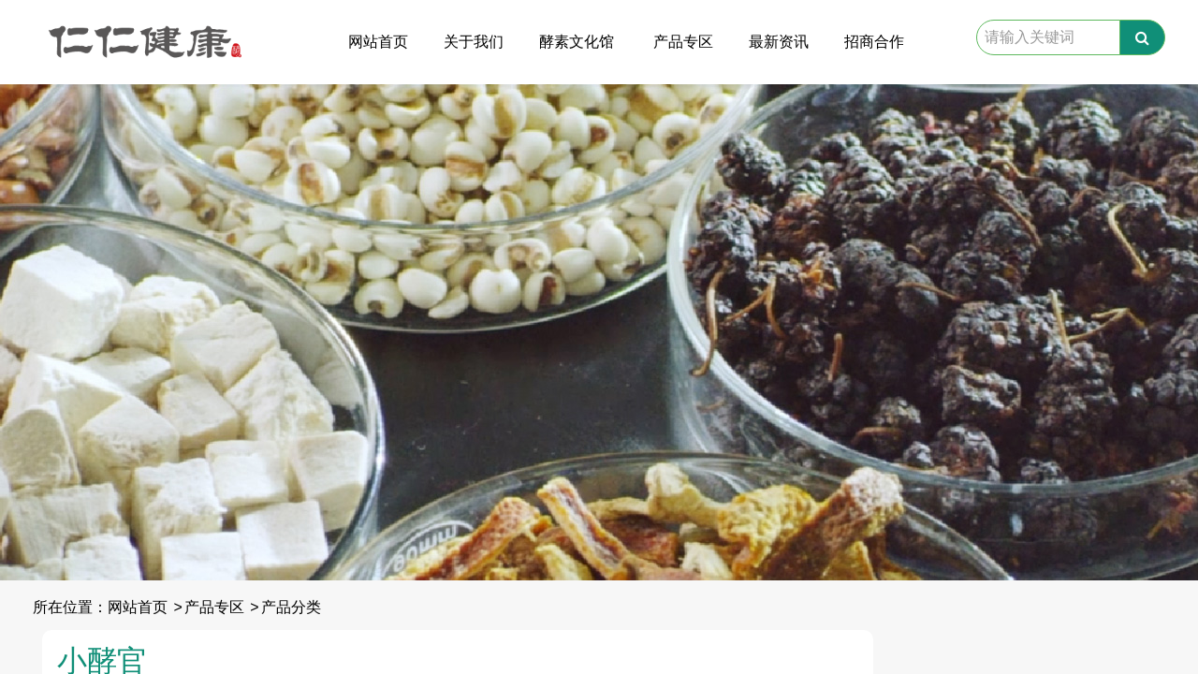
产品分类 (291, 607)
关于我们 (474, 42)
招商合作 (874, 42)
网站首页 (378, 42)
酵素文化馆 (576, 42)
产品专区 (683, 42)
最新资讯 (779, 42)
